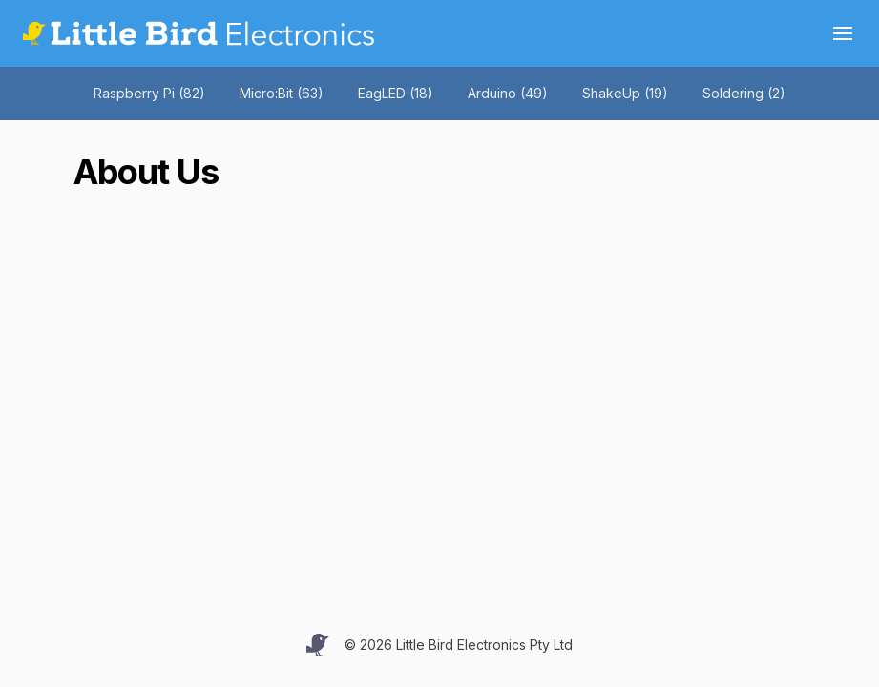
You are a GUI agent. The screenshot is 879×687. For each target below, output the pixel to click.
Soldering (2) (743, 93)
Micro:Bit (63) (282, 93)
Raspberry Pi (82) (149, 93)
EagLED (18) (395, 93)
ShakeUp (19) (625, 93)
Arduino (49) (508, 93)
